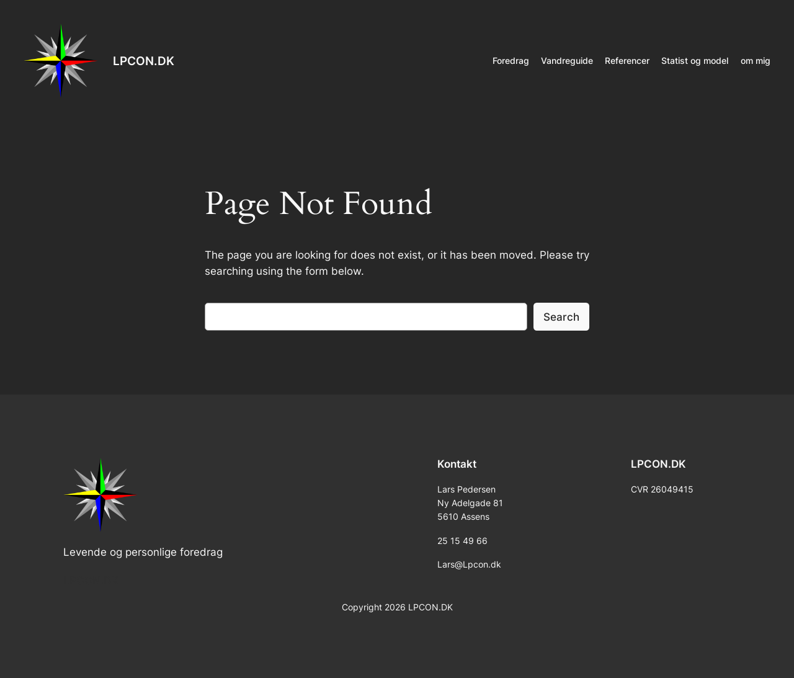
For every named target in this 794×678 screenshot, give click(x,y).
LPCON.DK (143, 60)
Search (561, 317)
